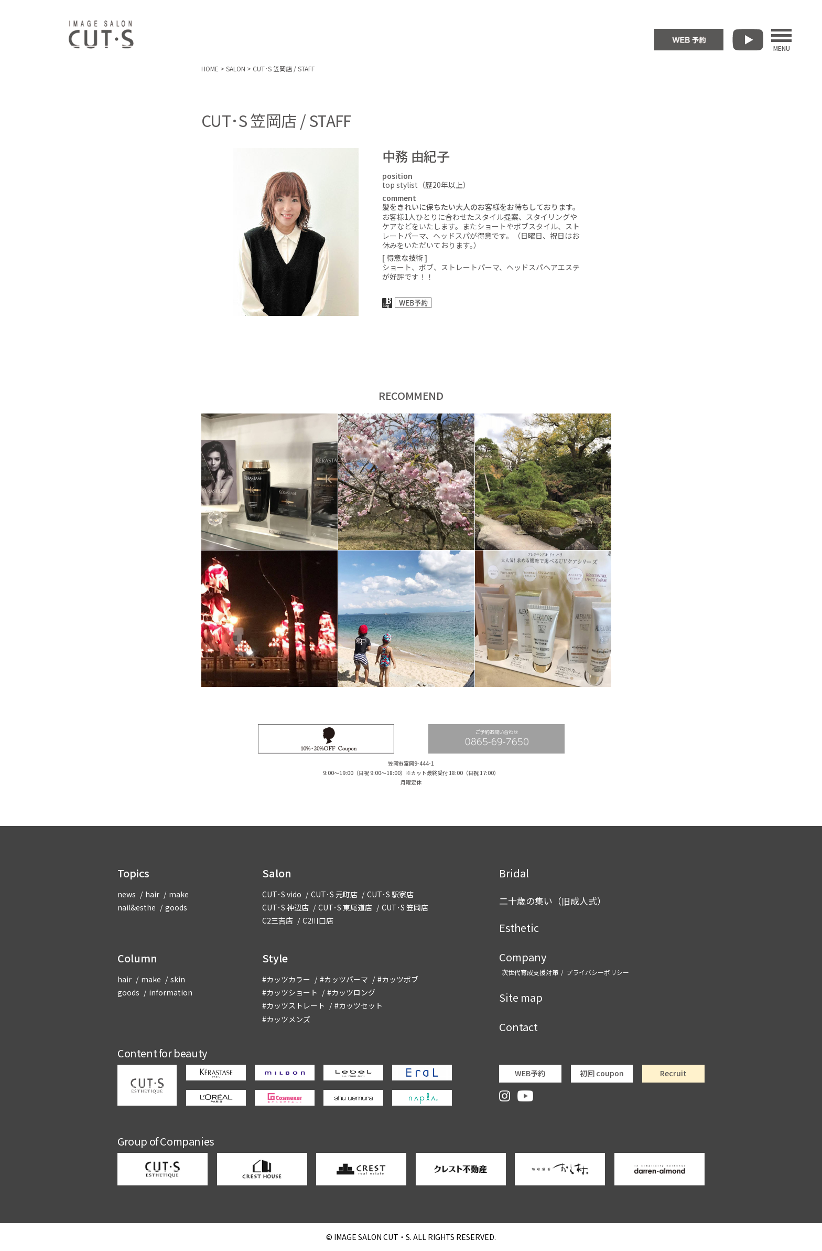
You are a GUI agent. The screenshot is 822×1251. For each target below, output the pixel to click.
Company (522, 956)
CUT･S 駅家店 (390, 894)
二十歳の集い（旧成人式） (552, 900)
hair (152, 894)
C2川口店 (317, 920)
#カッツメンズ (286, 1019)
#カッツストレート (293, 1005)
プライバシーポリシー (597, 972)
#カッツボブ (397, 979)
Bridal (514, 873)
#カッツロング (351, 992)
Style (275, 958)
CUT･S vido (281, 894)
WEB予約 (530, 1073)
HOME (210, 68)
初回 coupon (602, 1073)
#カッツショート (290, 992)
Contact (518, 1026)
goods (176, 907)
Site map (521, 997)
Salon (276, 873)
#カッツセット (358, 1005)
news (126, 894)
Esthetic (519, 927)
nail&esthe (136, 907)
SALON (235, 68)
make (179, 894)
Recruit (673, 1073)
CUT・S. (373, 1237)
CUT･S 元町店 (334, 894)
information (170, 992)
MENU (781, 40)
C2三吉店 (277, 920)
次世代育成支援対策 (530, 972)
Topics (133, 873)
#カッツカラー (286, 979)
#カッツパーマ (344, 979)
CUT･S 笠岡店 (405, 907)
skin (177, 979)
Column (137, 958)
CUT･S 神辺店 (285, 907)
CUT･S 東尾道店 (345, 907)
